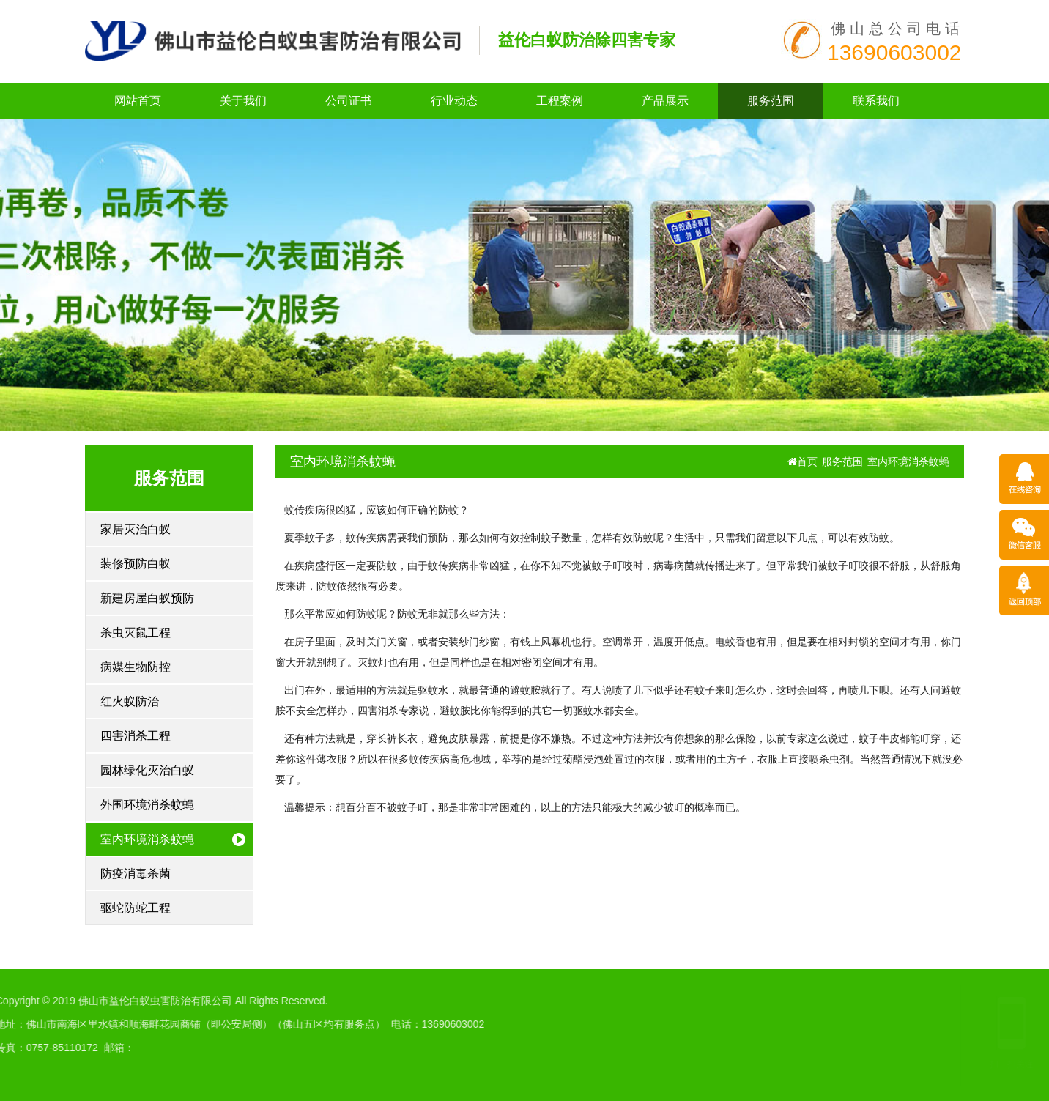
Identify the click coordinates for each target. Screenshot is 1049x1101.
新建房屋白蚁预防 (147, 598)
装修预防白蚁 (135, 563)
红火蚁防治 (129, 701)
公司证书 (348, 100)
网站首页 (137, 100)
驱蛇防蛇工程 (135, 908)
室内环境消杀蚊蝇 (147, 839)
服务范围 (770, 100)
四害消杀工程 (135, 736)
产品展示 (665, 100)
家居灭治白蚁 (135, 529)
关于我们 (243, 100)
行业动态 (454, 100)
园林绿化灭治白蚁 (147, 770)
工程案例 (559, 100)
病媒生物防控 (135, 667)
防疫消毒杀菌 (135, 873)
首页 (802, 461)
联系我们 (876, 100)
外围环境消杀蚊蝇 (147, 804)
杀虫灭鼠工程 (135, 632)
